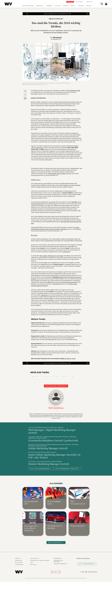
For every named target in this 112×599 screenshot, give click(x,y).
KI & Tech (57, 5)
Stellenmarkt (79, 1)
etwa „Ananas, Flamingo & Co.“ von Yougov (51, 256)
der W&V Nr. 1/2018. (70, 358)
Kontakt (17, 558)
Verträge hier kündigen (58, 561)
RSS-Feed (33, 564)
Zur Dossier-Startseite (56, 386)
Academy (65, 5)
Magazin (81, 5)
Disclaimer (18, 562)
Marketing (39, 5)
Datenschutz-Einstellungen (39, 560)
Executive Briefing (28, 5)
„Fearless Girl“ (44, 295)
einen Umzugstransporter (69, 282)
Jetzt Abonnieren (86, 564)
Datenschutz (34, 558)
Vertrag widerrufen (60, 563)
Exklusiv (88, 5)
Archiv (73, 376)
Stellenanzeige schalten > (67, 468)
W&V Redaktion (57, 37)
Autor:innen (19, 564)
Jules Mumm (66, 251)
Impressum (18, 560)
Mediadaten (58, 558)
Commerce (49, 5)
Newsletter (89, 1)
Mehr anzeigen (56, 542)
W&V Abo (70, 1)
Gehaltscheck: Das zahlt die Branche (55, 376)
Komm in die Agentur (37, 147)
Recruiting (35, 376)
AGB (31, 562)
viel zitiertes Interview (37, 204)
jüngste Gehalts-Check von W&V (56, 173)
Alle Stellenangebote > (40, 468)
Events (73, 5)
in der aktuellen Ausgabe (73, 90)
